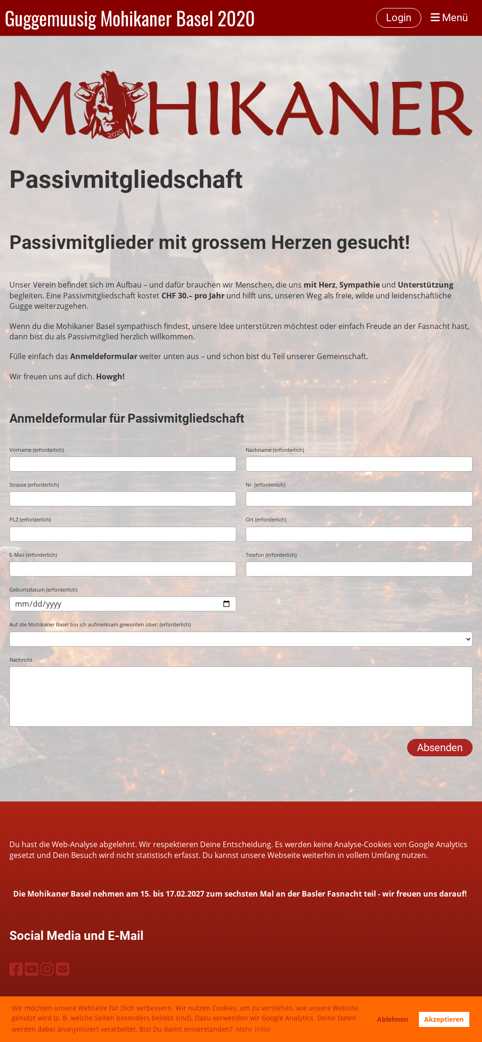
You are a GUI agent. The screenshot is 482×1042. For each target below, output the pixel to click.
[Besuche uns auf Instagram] (47, 969)
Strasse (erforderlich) (34, 484)
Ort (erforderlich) (266, 519)
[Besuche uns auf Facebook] (16, 969)
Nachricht (20, 659)
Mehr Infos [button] (253, 1029)
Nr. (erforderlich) (265, 484)
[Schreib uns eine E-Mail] (62, 969)
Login (398, 18)
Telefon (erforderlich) (271, 554)
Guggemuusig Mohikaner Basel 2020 (130, 18)
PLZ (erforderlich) (30, 519)
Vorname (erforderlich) (36, 449)
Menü (449, 18)
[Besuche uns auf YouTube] (31, 969)
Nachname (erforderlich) (275, 449)
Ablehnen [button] (392, 1019)
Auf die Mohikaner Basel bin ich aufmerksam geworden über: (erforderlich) (100, 624)
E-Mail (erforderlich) (33, 554)
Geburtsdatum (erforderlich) (43, 589)
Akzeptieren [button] (444, 1019)
